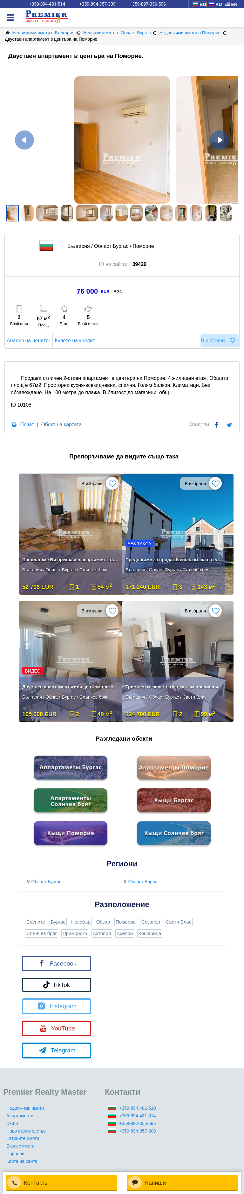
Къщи (12, 1123)
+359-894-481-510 (137, 1108)
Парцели (15, 1153)
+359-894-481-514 (137, 1115)
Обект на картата (61, 424)
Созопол (150, 922)
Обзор (103, 922)
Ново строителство (26, 1131)
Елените (35, 922)
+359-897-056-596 (137, 1123)
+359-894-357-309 (137, 1131)
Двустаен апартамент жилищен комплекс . (68, 686)
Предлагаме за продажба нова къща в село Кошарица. (174, 559)
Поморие (126, 922)
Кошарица (150, 933)
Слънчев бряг (41, 933)
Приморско (75, 933)
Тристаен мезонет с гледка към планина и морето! (174, 686)
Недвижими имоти (25, 1108)
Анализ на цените (29, 340)
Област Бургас (43, 881)
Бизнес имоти (20, 1146)
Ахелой (125, 933)
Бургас (58, 922)
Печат (27, 424)
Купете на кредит (76, 340)
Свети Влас (179, 922)
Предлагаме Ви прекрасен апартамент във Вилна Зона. (71, 559)
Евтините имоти (22, 1138)
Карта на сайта (21, 1161)
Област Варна (140, 881)
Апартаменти (20, 1115)
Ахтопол (102, 933)
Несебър (81, 922)
